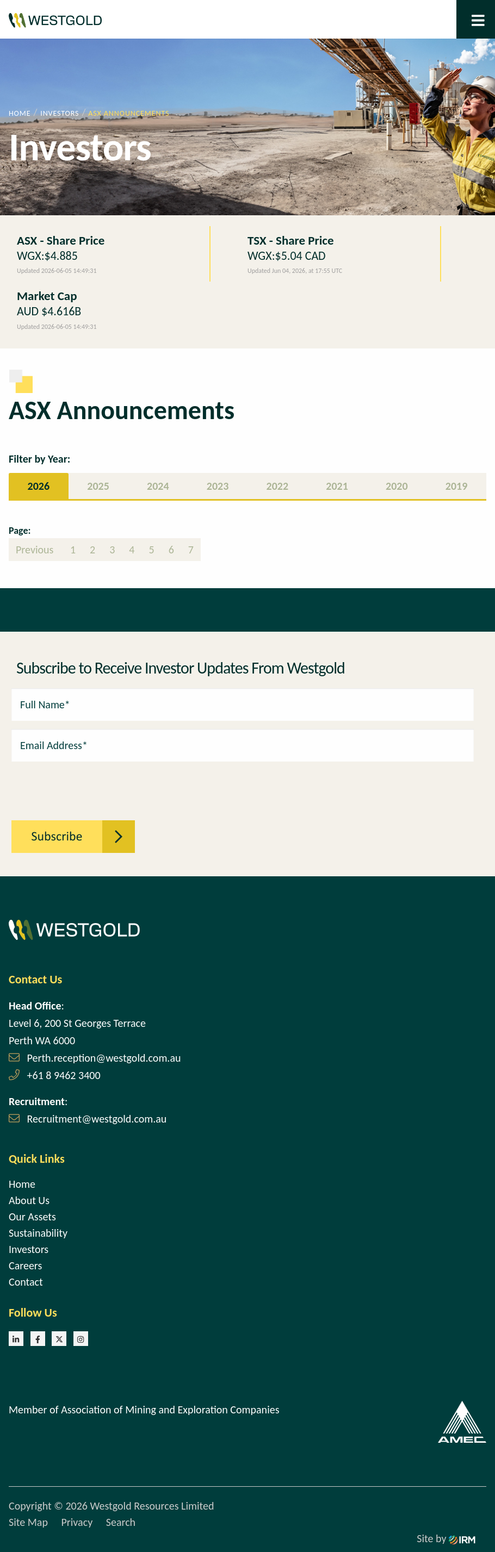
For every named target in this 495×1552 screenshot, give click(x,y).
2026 (39, 486)
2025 (98, 486)
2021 (337, 486)
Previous (36, 549)
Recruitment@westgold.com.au (97, 1118)
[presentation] (71, 785)
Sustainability (38, 1232)
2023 (218, 486)
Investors (28, 1249)
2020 (397, 486)
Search (120, 1522)
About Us (29, 1200)
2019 (456, 486)
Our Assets (32, 1216)
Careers (25, 1265)
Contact (26, 1281)
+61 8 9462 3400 (64, 1075)
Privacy (76, 1522)
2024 (158, 486)
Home (22, 1184)
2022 (278, 486)
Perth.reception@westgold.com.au (104, 1057)
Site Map (28, 1522)
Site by (446, 1538)
